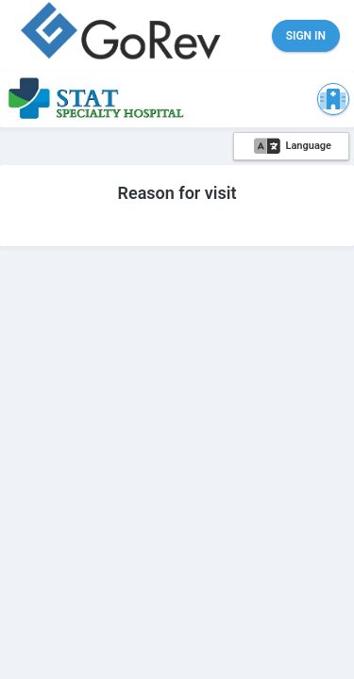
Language (292, 146)
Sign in (306, 35)
